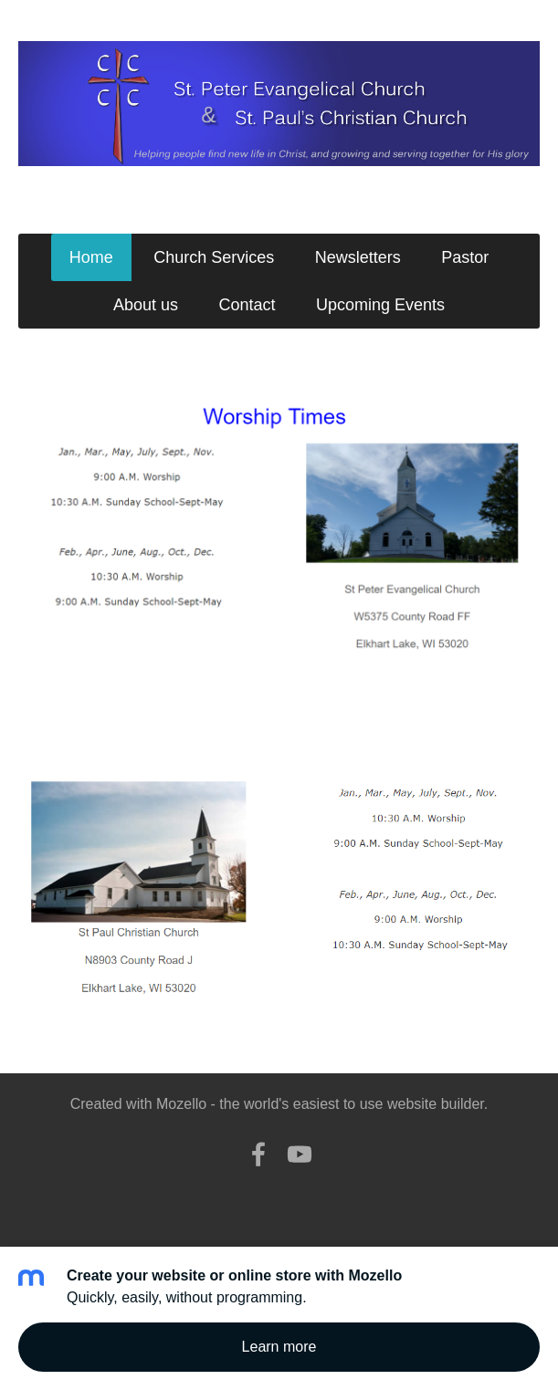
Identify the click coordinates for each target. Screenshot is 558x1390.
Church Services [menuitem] (213, 257)
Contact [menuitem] (246, 305)
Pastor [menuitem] (465, 257)
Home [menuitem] (91, 257)
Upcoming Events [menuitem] (380, 305)
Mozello (181, 1104)
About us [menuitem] (145, 305)
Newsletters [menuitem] (358, 257)
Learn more (279, 1346)
